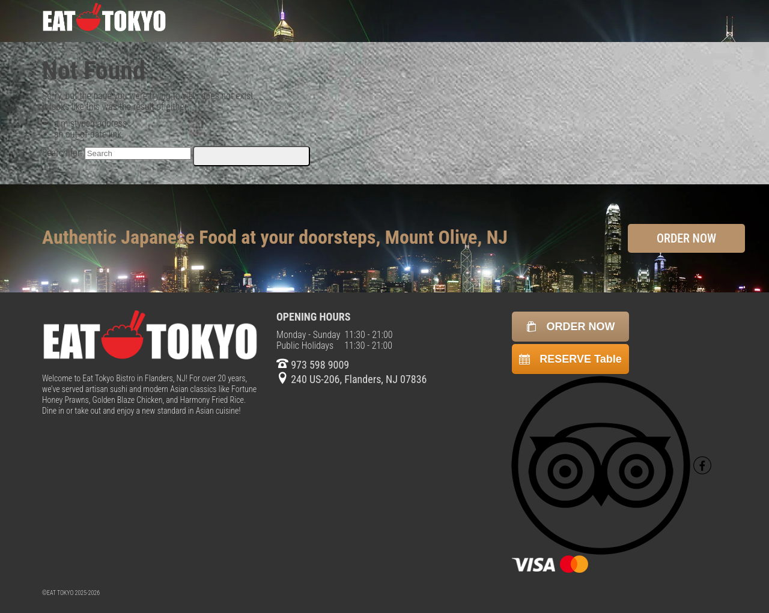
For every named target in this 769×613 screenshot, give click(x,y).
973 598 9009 (312, 364)
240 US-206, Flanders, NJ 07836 (351, 379)
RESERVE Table (570, 359)
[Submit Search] (251, 156)
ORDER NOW (686, 238)
